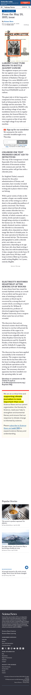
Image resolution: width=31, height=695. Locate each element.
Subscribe (4, 639)
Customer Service (6, 645)
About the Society (6, 666)
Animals (5, 544)
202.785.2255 (26, 680)
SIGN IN (24, 7)
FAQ (3, 653)
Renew (3, 641)
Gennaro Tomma (7, 550)
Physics (4, 519)
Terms (20, 145)
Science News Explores (9, 631)
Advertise (4, 659)
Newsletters (5, 655)
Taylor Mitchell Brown (8, 525)
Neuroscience (7, 569)
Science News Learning (9, 633)
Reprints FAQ (7, 384)
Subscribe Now (25, 3)
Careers (4, 672)
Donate (3, 670)
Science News (8, 21)
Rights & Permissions (7, 657)
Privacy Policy (26, 682)
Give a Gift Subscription (7, 643)
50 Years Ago (9, 11)
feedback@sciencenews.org (14, 382)
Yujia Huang (6, 575)
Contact (4, 661)
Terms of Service (18, 682)
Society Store (5, 668)
